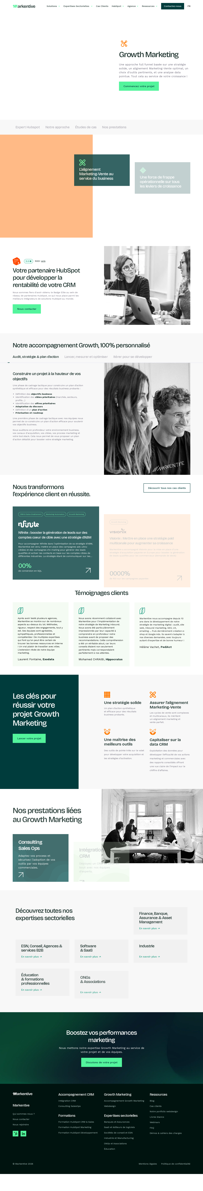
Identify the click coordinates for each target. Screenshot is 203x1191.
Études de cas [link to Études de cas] (86, 128)
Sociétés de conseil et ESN (118, 1132)
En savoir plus (148, 937)
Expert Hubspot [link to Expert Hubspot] (28, 128)
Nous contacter (26, 309)
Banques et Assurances (117, 1122)
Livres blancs (157, 1117)
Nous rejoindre (21, 1124)
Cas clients (156, 1106)
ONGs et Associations (115, 1143)
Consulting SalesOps (69, 1106)
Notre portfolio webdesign (164, 1111)
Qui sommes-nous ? (24, 1113)
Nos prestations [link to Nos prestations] (114, 128)
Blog (152, 1100)
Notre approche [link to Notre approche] (57, 128)
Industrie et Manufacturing (119, 1138)
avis (43, 261)
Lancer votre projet (29, 739)
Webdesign (110, 1106)
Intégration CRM (67, 1100)
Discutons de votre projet (101, 1063)
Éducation (109, 1149)
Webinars (155, 1122)
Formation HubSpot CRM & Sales (76, 1122)
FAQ (152, 1127)
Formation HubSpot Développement (78, 1132)
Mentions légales (148, 1163)
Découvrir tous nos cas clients (167, 488)
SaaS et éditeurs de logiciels (119, 1127)
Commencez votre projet (138, 86)
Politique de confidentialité (175, 1163)
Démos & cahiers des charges (166, 1133)
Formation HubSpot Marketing (74, 1127)
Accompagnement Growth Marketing (124, 1100)
